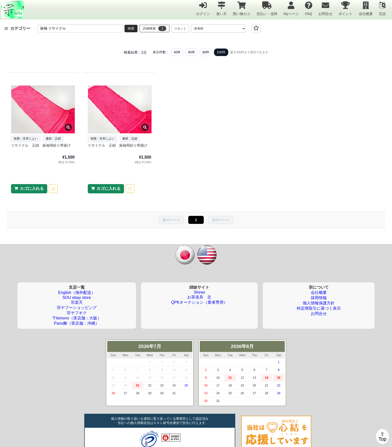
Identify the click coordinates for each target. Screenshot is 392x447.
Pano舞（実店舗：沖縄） (76, 323)
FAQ (308, 8)
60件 (191, 52)
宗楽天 (77, 302)
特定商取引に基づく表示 (319, 308)
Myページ (291, 8)
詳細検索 (154, 28)
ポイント (345, 8)
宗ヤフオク (77, 313)
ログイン (203, 8)
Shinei (199, 292)
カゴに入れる (32, 188)
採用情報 (319, 298)
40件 (177, 52)
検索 (131, 28)
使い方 (221, 8)
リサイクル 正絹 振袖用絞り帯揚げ (40, 145)
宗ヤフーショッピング (77, 307)
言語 (382, 8)
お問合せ (325, 8)
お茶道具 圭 (199, 297)
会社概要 (366, 8)
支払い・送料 (267, 8)
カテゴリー (17, 28)
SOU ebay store (76, 297)
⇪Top (382, 436)
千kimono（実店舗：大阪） (76, 318)
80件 (205, 52)
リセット (180, 28)
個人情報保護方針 (319, 303)
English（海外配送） (76, 292)
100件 (221, 52)
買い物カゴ (241, 8)
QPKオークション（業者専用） (199, 302)
